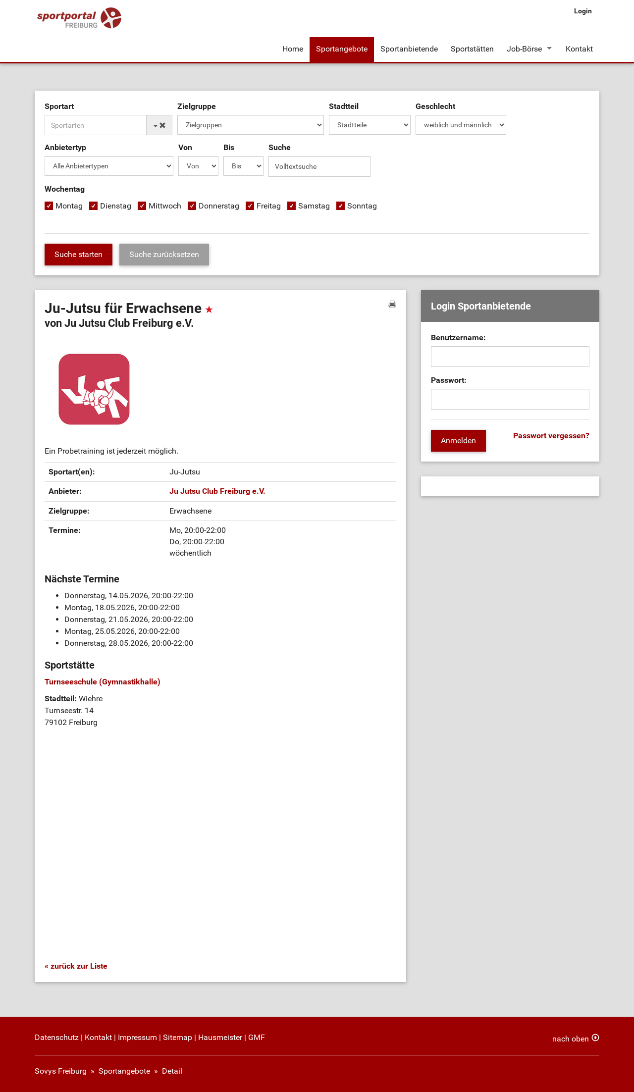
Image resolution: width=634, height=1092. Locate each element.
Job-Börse (524, 48)
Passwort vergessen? (551, 435)
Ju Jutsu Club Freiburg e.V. (217, 491)
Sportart (59, 106)
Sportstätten (472, 48)
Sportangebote (342, 48)
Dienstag (115, 205)
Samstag (314, 205)
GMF (256, 1037)
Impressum (137, 1037)
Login (583, 11)
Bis (228, 147)
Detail (172, 1071)
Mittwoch (165, 205)
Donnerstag (219, 205)
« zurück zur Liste (76, 966)
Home (292, 48)
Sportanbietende (409, 48)
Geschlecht (435, 106)
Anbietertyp (65, 147)
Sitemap (177, 1037)
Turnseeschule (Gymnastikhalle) (102, 681)
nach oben (570, 1038)
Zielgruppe (196, 106)
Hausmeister (220, 1037)
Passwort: (449, 380)
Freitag (269, 205)
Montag (69, 205)
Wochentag (65, 189)
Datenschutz (57, 1037)
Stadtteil (344, 106)
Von (185, 147)
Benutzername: (458, 337)
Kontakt (579, 48)
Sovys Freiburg (61, 1071)
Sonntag (362, 205)
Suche (279, 147)
